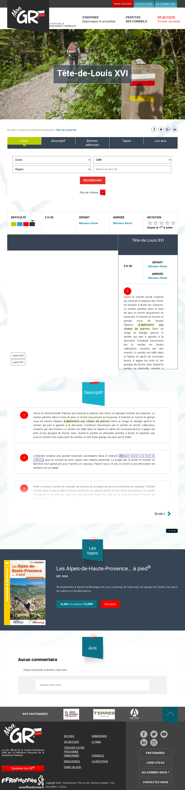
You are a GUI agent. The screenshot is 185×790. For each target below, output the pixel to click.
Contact (62, 787)
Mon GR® (28, 16)
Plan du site (84, 783)
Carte (24, 141)
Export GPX (18, 355)
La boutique (143, 3)
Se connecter (165, 3)
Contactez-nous (155, 782)
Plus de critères (89, 192)
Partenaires (155, 753)
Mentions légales (100, 783)
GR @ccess (71, 742)
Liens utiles (155, 762)
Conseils (98, 755)
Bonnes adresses (92, 143)
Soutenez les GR (22, 768)
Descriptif (58, 141)
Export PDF (18, 362)
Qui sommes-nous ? (155, 772)
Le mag (96, 742)
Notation (154, 217)
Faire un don (122, 3)
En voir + (160, 513)
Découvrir (110, 604)
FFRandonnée (69, 783)
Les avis (160, 141)
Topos (126, 141)
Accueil (11, 130)
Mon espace (72, 761)
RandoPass (99, 736)
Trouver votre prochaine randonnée (35, 130)
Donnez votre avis (50, 685)
